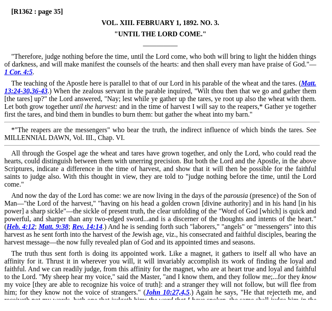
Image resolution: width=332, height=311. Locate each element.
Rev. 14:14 (87, 226)
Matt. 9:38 (53, 226)
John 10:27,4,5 (167, 292)
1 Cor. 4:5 (18, 72)
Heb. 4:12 (20, 226)
